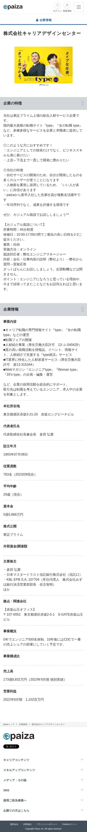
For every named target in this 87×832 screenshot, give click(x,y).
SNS (6, 790)
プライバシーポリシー (46, 824)
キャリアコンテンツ (16, 760)
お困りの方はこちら (16, 810)
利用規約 (27, 824)
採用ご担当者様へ (14, 800)
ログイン (57, 11)
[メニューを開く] (79, 7)
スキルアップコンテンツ (19, 770)
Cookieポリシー (69, 824)
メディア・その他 (14, 780)
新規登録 (67, 11)
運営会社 (14, 824)
